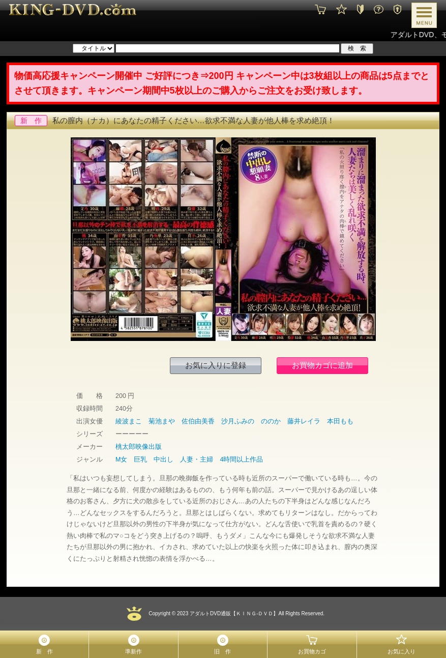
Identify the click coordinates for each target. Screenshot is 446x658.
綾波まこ (128, 421)
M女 (121, 459)
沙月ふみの (237, 421)
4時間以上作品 (241, 459)
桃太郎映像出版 (138, 446)
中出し (163, 459)
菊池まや (161, 421)
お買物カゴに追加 (322, 365)
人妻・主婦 (196, 459)
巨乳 (140, 459)
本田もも (340, 421)
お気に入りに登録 (215, 365)
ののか (271, 421)
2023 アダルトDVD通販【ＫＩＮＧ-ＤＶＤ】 (226, 613)
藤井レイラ (303, 421)
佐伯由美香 (198, 421)
